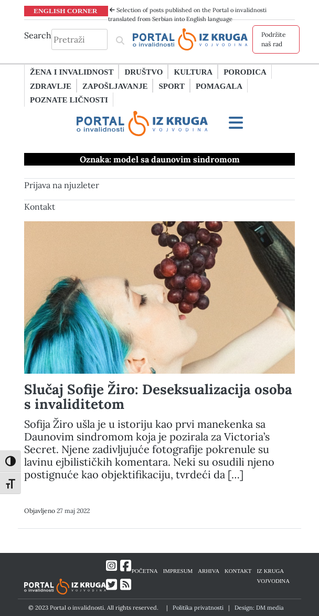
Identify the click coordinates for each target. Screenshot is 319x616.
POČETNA (145, 570)
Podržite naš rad (273, 39)
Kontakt (39, 206)
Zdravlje (50, 85)
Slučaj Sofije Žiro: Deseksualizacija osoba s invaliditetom (158, 397)
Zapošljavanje (114, 85)
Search (37, 35)
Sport (171, 85)
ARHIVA (208, 570)
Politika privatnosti (198, 607)
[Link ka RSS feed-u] (125, 585)
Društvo (143, 71)
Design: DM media (259, 607)
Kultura (193, 71)
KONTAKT (238, 570)
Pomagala (219, 85)
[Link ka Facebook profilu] (125, 566)
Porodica (245, 71)
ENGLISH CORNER (66, 10)
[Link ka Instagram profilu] (111, 566)
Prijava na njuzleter (61, 185)
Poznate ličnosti (69, 99)
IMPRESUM (178, 570)
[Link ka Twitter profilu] (111, 585)
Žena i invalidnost (71, 71)
